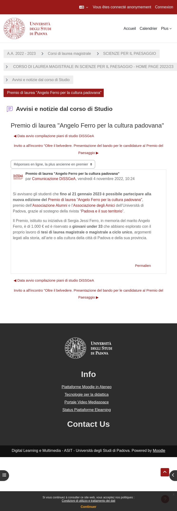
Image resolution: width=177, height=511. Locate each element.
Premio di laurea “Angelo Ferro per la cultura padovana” (95, 200)
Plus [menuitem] (164, 28)
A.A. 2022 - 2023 (21, 54)
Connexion (164, 7)
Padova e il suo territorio (101, 211)
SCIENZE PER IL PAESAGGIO (129, 54)
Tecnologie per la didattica (86, 394)
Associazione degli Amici (94, 205)
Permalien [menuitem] (143, 266)
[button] (83, 7)
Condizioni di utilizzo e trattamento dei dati (88, 500)
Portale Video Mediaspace (86, 402)
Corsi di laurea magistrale (69, 54)
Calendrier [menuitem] (148, 28)
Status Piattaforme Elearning (86, 410)
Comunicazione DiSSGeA (54, 179)
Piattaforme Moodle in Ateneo (87, 387)
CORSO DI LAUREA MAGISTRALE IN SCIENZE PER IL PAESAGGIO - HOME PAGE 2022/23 (92, 67)
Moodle (159, 451)
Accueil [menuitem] (129, 28)
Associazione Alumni (49, 205)
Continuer (88, 507)
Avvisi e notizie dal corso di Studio (41, 80)
